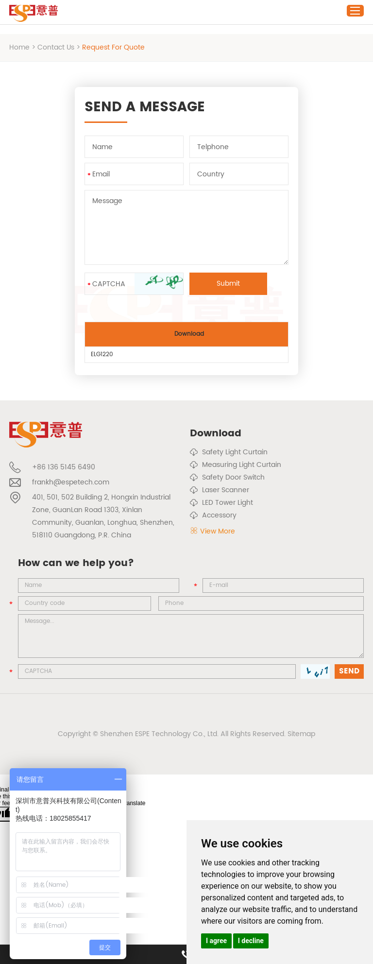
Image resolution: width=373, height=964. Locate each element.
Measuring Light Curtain (235, 465)
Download (215, 434)
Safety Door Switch (227, 477)
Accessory (213, 515)
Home (19, 47)
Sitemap (301, 734)
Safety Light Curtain (229, 452)
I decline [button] (251, 941)
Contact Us (55, 47)
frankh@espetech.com (70, 482)
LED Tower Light (221, 503)
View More (212, 531)
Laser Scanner (219, 490)
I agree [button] (216, 941)
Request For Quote (113, 47)
